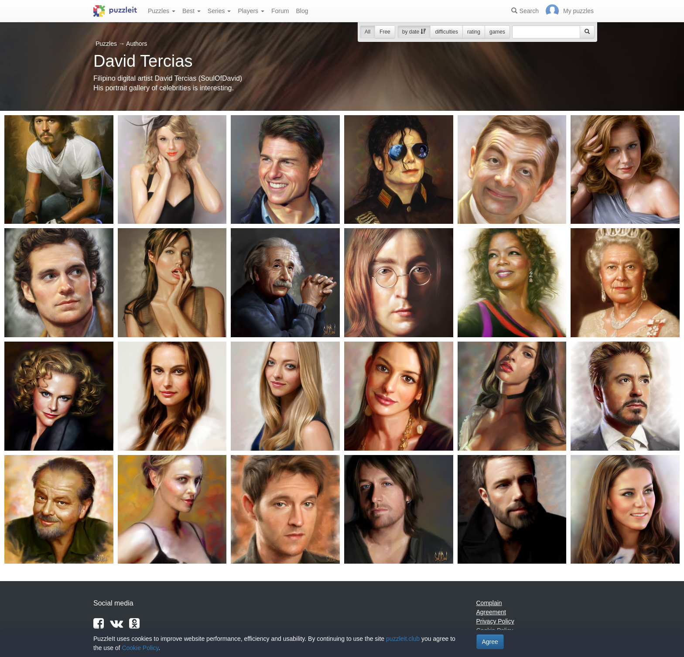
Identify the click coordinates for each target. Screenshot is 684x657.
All (367, 32)
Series (219, 10)
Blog (302, 10)
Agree (490, 641)
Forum (280, 10)
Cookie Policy (140, 647)
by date (414, 32)
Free (385, 32)
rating (473, 32)
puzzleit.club (403, 638)
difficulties (446, 32)
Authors (136, 43)
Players (251, 10)
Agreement (491, 612)
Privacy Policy (495, 621)
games (497, 32)
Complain (489, 602)
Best (191, 10)
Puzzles (161, 10)
